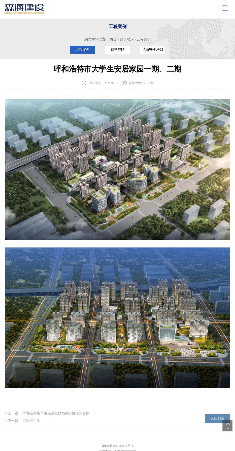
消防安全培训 (152, 50)
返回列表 (217, 421)
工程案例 (144, 39)
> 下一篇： (22, 423)
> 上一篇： (47, 415)
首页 (113, 39)
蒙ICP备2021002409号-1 (117, 448)
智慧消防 (118, 50)
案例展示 (127, 39)
